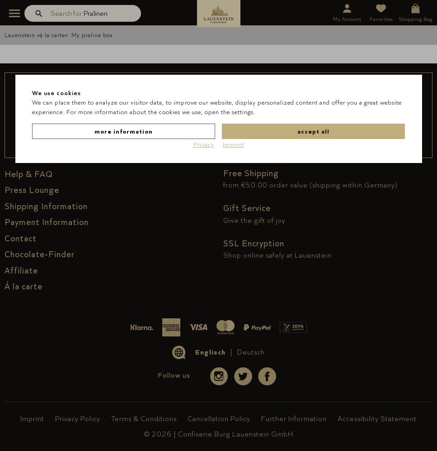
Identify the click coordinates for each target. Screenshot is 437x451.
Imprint (233, 144)
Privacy (203, 144)
